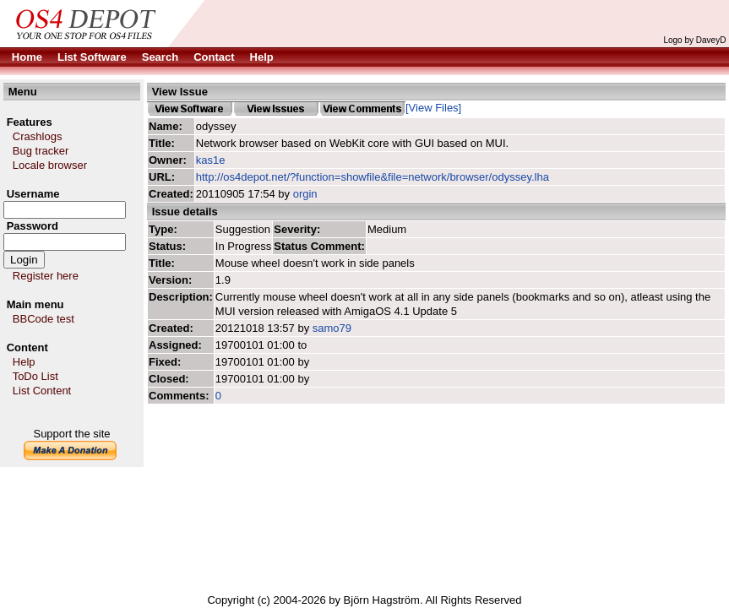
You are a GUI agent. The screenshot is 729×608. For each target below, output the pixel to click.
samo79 (332, 328)
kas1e (211, 160)
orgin (305, 193)
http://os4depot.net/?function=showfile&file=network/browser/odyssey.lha (372, 177)
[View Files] (433, 107)
